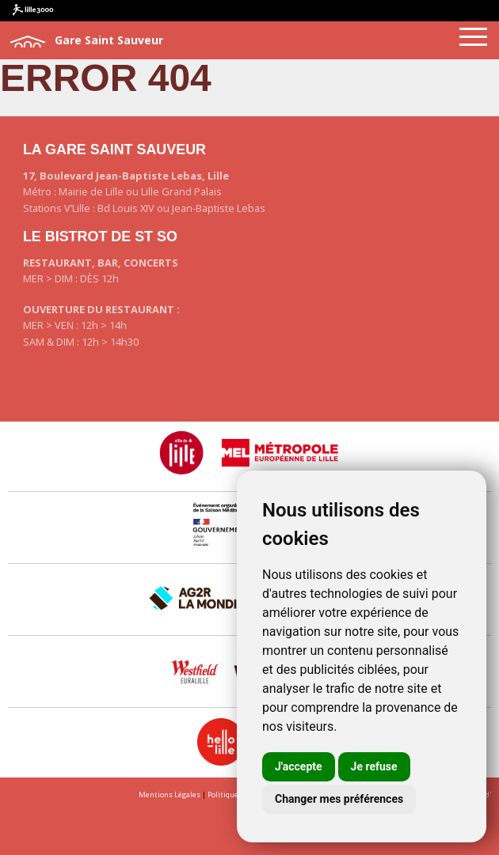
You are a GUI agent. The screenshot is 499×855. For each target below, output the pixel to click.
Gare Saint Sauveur (85, 41)
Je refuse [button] (374, 766)
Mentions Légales (169, 794)
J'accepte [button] (298, 766)
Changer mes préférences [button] (339, 799)
